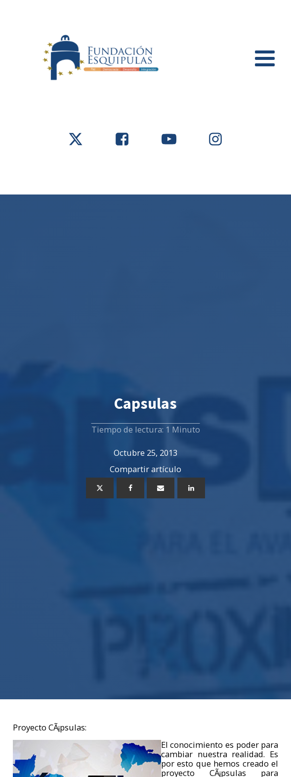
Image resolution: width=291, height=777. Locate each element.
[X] (100, 488)
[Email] (160, 488)
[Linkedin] (191, 488)
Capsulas (145, 403)
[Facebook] (130, 488)
